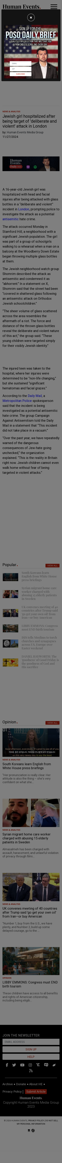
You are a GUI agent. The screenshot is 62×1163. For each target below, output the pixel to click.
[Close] (31, 17)
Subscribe (20, 74)
